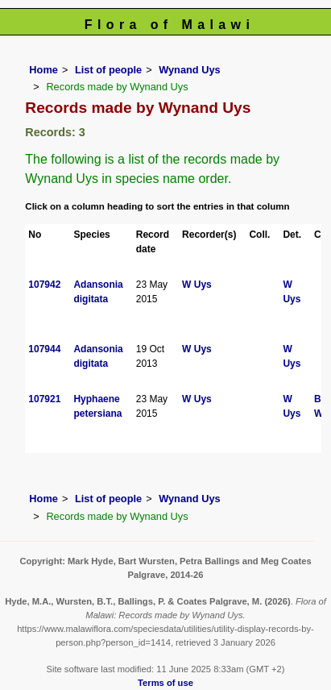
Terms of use (165, 683)
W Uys (197, 284)
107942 (44, 284)
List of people (108, 70)
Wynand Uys (190, 70)
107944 (44, 349)
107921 (44, 399)
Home (43, 70)
